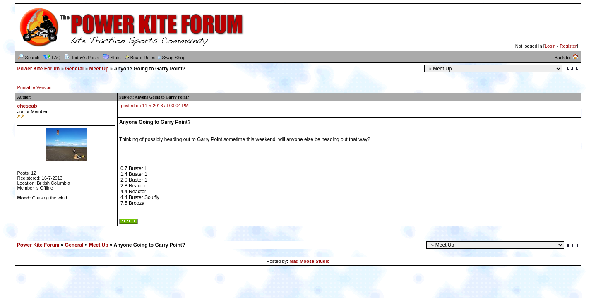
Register (568, 45)
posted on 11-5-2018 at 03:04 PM (155, 105)
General (74, 69)
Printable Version (34, 87)
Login (550, 45)
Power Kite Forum (38, 69)
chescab (27, 106)
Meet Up (99, 69)
